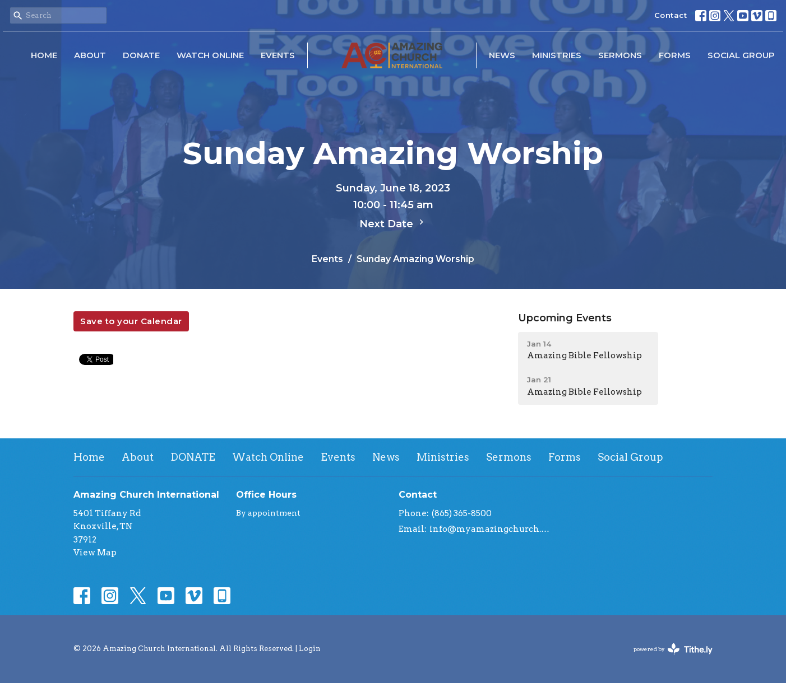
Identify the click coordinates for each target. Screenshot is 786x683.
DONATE (141, 55)
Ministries (556, 55)
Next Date (393, 223)
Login (310, 648)
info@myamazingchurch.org (489, 529)
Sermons (620, 55)
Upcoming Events (565, 318)
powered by (673, 649)
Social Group (741, 55)
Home (44, 55)
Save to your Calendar (131, 321)
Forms (675, 55)
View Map (95, 553)
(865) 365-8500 (462, 513)
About (90, 55)
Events (278, 55)
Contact (670, 15)
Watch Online (210, 55)
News (502, 55)
